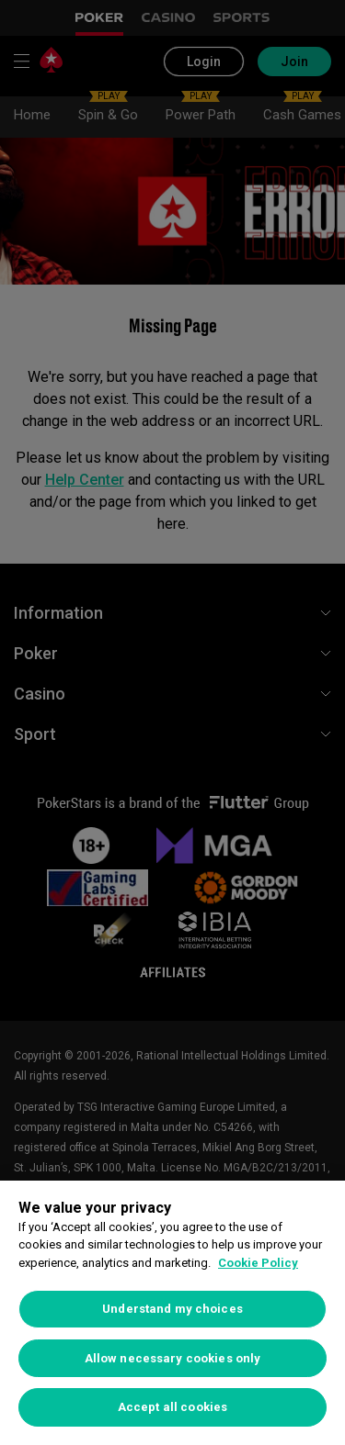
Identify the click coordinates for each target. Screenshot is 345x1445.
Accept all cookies (172, 1407)
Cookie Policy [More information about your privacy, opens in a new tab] (258, 1263)
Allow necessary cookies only (173, 1358)
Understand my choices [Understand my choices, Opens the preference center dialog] (172, 1309)
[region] (172, 1313)
